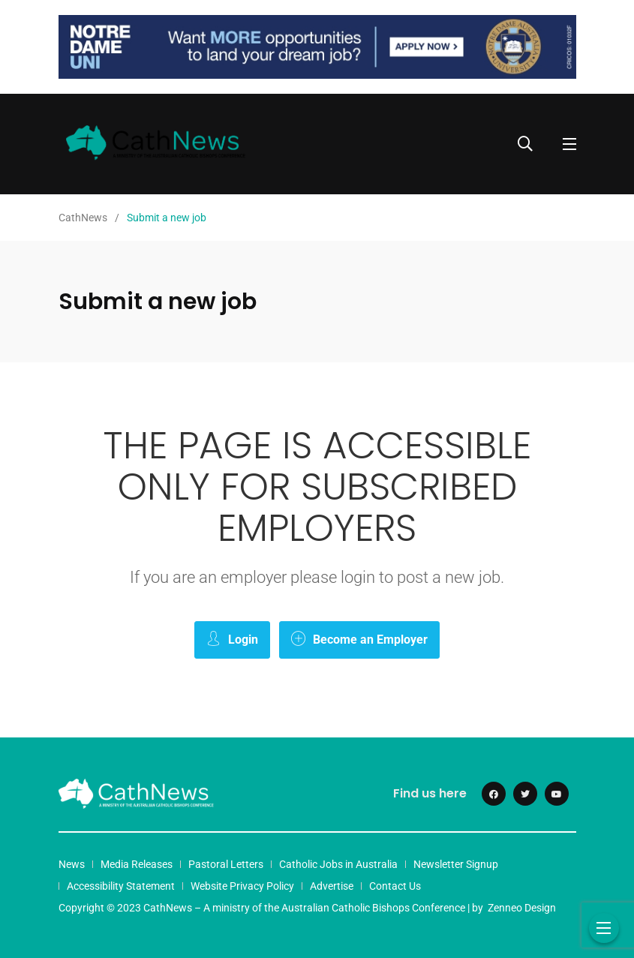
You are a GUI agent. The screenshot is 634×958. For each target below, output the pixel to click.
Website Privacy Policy (242, 886)
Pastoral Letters (225, 864)
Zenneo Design (522, 908)
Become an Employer (359, 639)
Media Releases (137, 864)
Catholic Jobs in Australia (338, 864)
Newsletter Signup (455, 864)
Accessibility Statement (121, 886)
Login (232, 639)
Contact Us (395, 886)
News (72, 864)
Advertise (331, 886)
